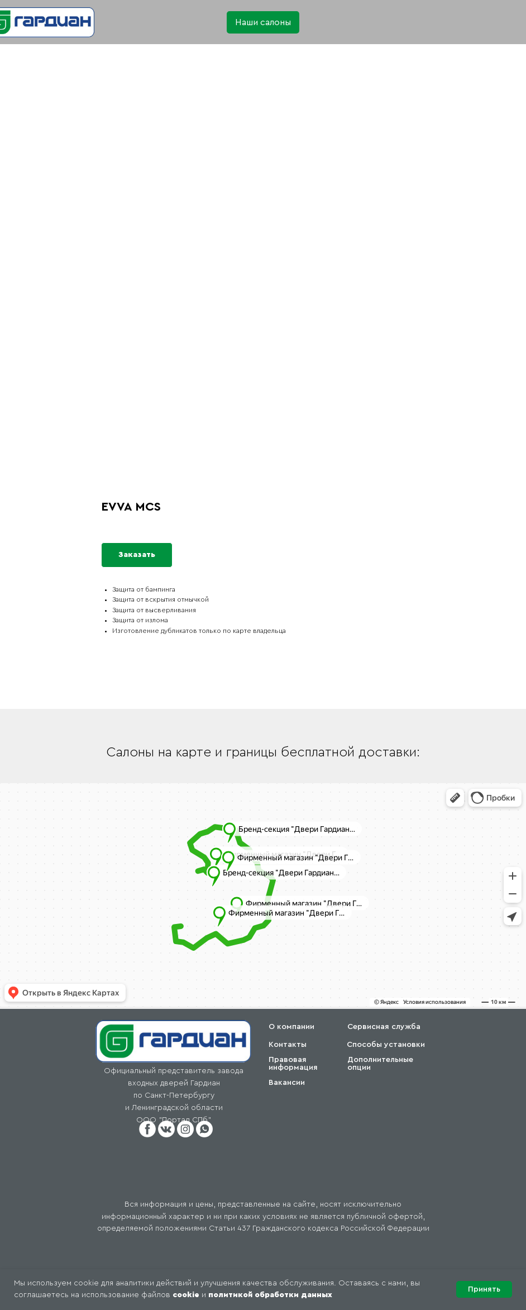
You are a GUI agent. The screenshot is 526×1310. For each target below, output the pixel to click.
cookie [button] (186, 1295)
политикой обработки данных (270, 1295)
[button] (263, 22)
